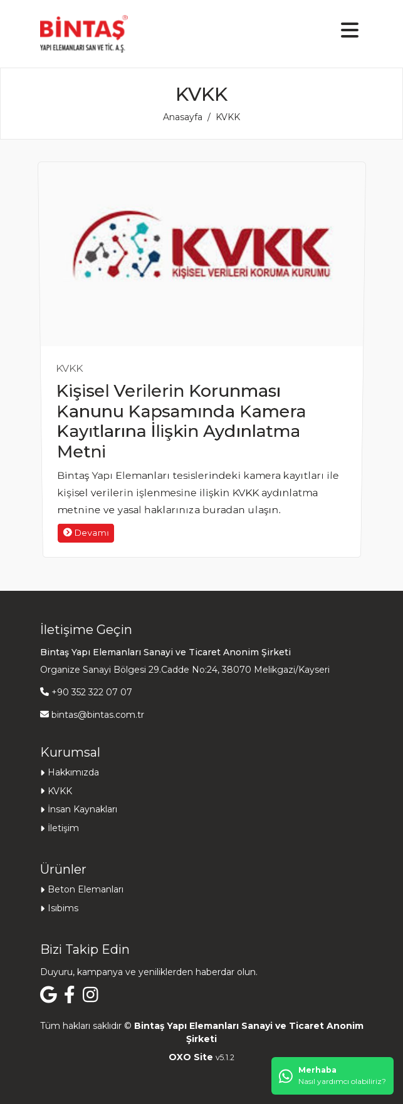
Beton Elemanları (85, 889)
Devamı (71, 552)
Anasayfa (182, 117)
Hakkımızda (73, 772)
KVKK (69, 368)
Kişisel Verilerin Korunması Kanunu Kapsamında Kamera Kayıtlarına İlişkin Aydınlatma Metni (178, 424)
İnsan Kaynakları (82, 809)
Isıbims (63, 908)
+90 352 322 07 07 (91, 692)
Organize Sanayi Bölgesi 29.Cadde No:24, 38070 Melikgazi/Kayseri (185, 669)
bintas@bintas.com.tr (97, 714)
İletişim (63, 828)
